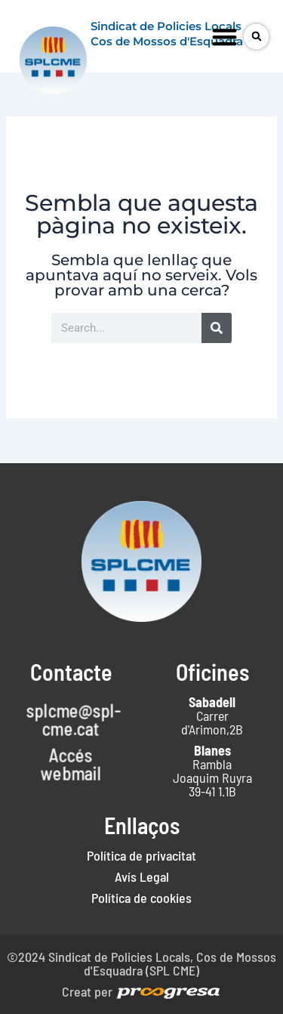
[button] (225, 37)
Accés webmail (71, 764)
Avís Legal (142, 876)
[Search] (216, 328)
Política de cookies (141, 897)
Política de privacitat (141, 855)
